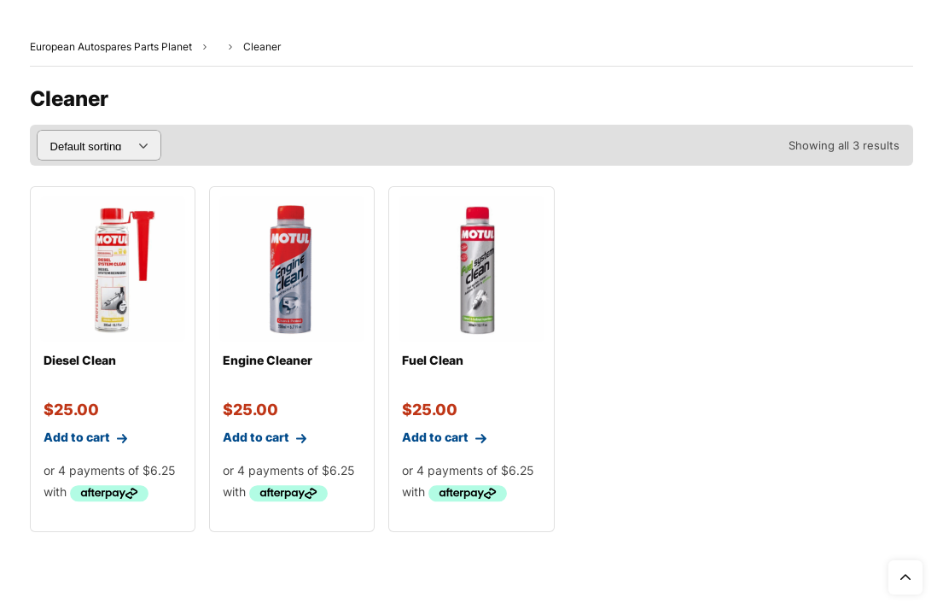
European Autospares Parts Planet (111, 46)
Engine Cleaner (267, 360)
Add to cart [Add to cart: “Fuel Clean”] (437, 442)
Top (905, 577)
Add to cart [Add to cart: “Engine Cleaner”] (258, 442)
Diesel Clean (80, 360)
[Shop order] (99, 145)
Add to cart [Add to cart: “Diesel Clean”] (79, 442)
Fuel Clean (432, 360)
